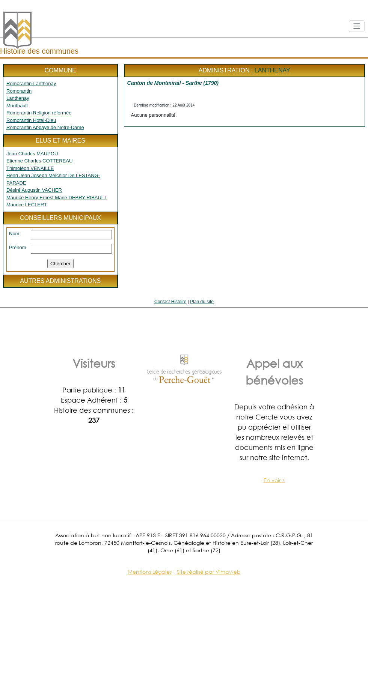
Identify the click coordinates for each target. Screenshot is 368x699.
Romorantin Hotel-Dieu (31, 120)
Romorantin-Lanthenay (31, 83)
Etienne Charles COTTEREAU (39, 161)
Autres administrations (60, 281)
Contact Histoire (170, 301)
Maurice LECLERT (26, 204)
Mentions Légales (150, 571)
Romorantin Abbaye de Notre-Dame (45, 127)
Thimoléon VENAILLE (30, 168)
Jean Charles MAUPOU (32, 153)
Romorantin (19, 91)
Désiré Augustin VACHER (34, 190)
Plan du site (202, 301)
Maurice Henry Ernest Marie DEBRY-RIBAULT (56, 197)
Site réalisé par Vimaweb (209, 571)
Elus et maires (60, 140)
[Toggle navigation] (357, 26)
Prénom (17, 247)
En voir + (274, 480)
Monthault (17, 105)
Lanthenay (17, 98)
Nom (14, 233)
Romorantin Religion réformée (38, 113)
